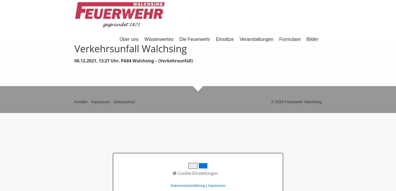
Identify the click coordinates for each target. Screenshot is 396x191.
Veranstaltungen (256, 39)
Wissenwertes (159, 39)
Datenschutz (124, 102)
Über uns (129, 39)
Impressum (100, 102)
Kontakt (80, 102)
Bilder (312, 39)
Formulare (290, 39)
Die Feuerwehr (194, 39)
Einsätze (225, 39)
